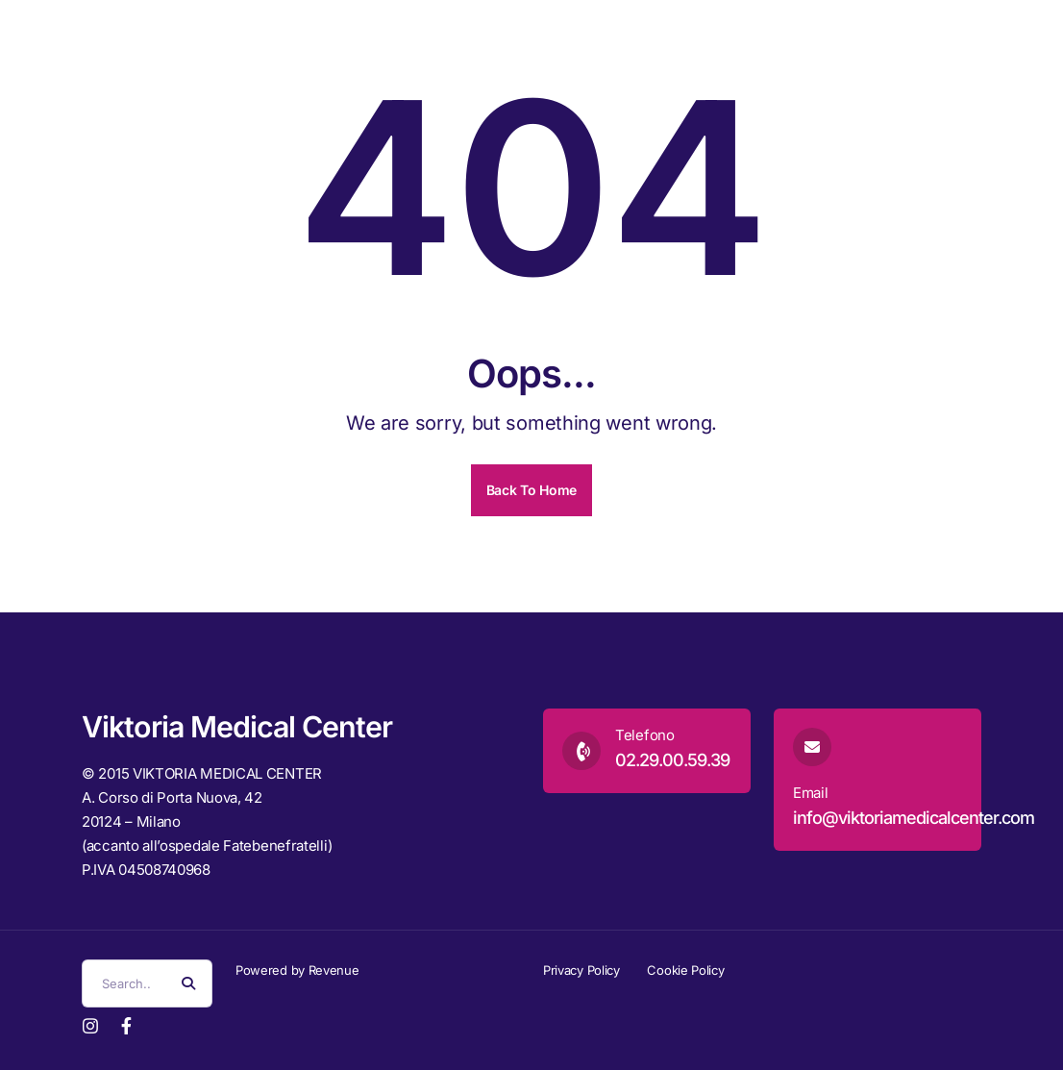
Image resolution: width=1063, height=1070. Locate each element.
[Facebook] (126, 1024)
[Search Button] (188, 983)
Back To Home (531, 490)
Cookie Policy (685, 970)
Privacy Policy (581, 970)
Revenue (334, 970)
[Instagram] (90, 1024)
